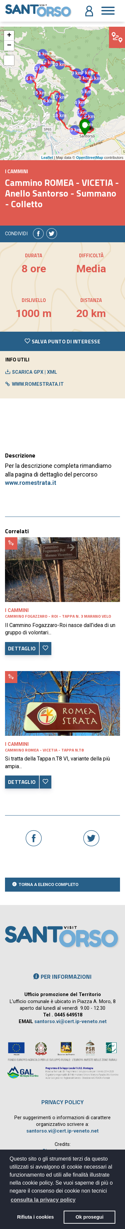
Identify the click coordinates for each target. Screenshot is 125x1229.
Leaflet (47, 158)
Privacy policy (62, 1102)
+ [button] (9, 36)
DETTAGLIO (22, 648)
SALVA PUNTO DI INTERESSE (62, 341)
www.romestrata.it (30, 482)
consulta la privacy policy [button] (43, 1200)
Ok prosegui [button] (90, 1217)
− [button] (9, 46)
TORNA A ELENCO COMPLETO (48, 884)
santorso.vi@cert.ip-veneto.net (70, 1021)
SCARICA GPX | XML (34, 372)
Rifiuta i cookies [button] (35, 1217)
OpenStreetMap (89, 158)
